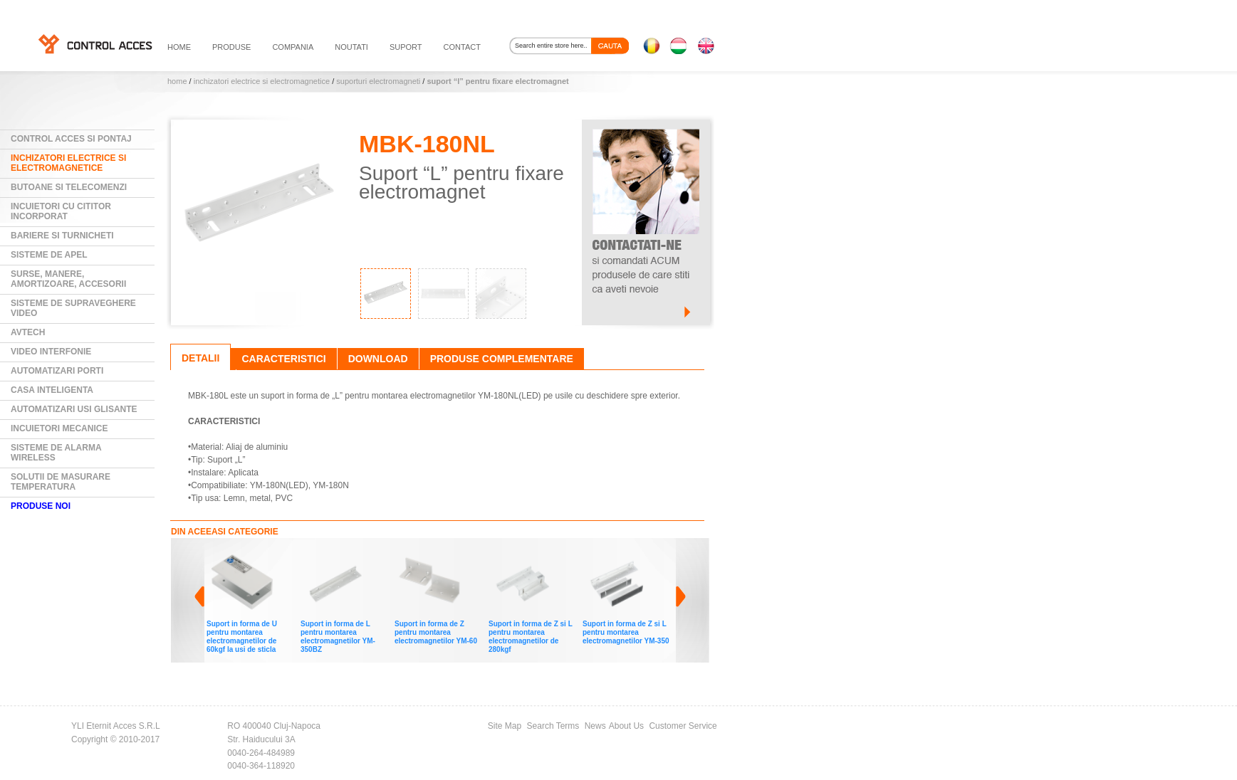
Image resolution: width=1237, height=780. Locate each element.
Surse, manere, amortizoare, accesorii (68, 279)
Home (177, 81)
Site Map (504, 726)
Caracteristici (283, 358)
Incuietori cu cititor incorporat (61, 211)
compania (292, 47)
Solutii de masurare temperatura (60, 482)
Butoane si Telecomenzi (69, 187)
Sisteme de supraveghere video (73, 308)
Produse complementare (501, 358)
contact (462, 47)
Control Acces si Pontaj (71, 139)
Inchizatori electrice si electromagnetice (262, 81)
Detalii (200, 358)
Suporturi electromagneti (378, 81)
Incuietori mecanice (59, 428)
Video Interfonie (51, 352)
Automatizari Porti (57, 371)
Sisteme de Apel (49, 255)
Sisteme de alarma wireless (56, 453)
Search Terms (553, 726)
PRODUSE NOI (41, 506)
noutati (351, 47)
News (595, 726)
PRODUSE (231, 47)
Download (378, 358)
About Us (626, 726)
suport (406, 47)
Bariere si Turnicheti (62, 236)
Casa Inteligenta (52, 390)
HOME (179, 47)
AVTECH (28, 332)
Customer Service (682, 726)
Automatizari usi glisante (74, 409)
